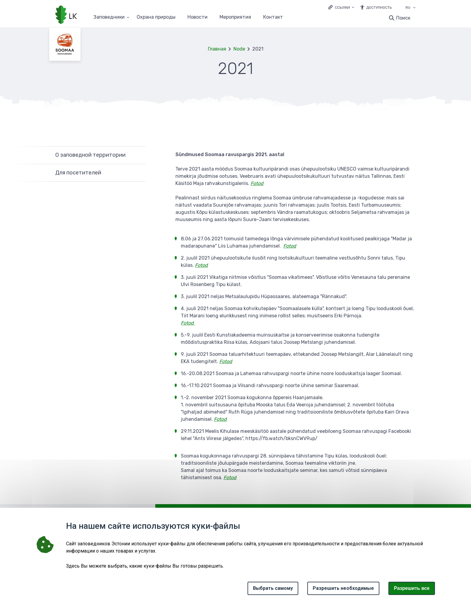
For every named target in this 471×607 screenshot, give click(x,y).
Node (239, 49)
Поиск (403, 18)
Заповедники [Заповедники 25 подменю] (109, 17)
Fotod (229, 477)
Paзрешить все (412, 588)
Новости (197, 17)
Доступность (379, 7)
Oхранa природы (156, 17)
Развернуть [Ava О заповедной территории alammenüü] (137, 155)
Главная (217, 49)
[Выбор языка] (414, 8)
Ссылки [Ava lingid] (342, 7)
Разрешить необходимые (343, 588)
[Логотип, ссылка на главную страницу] (66, 15)
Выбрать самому (273, 588)
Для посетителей (78, 172)
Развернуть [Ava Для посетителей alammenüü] (137, 173)
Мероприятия (235, 17)
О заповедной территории (90, 155)
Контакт (273, 17)
